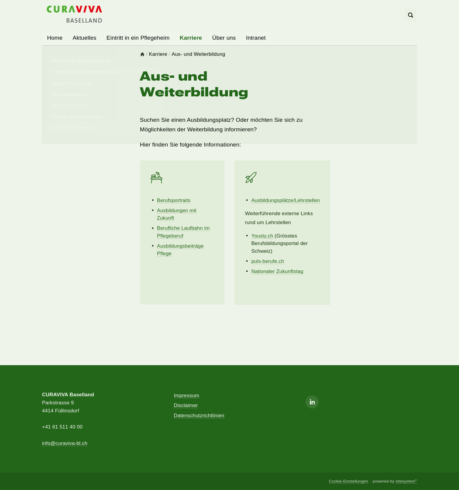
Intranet (256, 38)
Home (55, 38)
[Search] (410, 15)
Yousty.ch (262, 236)
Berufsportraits (174, 200)
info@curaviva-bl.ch (65, 443)
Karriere (158, 54)
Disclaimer (186, 405)
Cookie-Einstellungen (348, 481)
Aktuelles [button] (84, 38)
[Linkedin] (312, 401)
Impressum (186, 395)
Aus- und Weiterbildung (199, 54)
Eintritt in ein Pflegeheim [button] (138, 38)
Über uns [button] (224, 38)
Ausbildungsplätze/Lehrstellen (285, 200)
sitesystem (406, 481)
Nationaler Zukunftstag (277, 271)
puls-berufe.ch (267, 261)
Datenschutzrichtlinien (199, 415)
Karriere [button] (191, 38)
